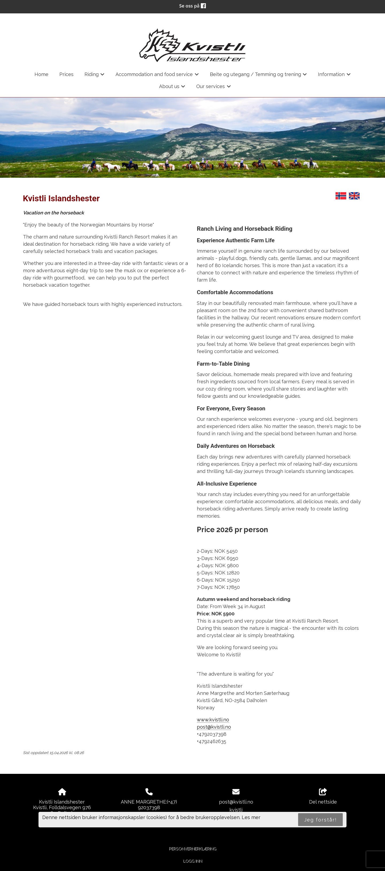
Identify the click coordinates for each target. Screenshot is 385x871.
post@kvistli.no (214, 727)
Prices (66, 74)
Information (334, 76)
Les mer (251, 817)
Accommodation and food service (157, 76)
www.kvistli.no (213, 719)
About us (172, 88)
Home (41, 74)
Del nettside (323, 796)
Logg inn (192, 861)
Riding (94, 76)
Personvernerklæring (192, 848)
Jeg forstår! (320, 820)
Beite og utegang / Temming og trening (258, 76)
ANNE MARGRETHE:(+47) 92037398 (149, 804)
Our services (213, 88)
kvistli (235, 810)
